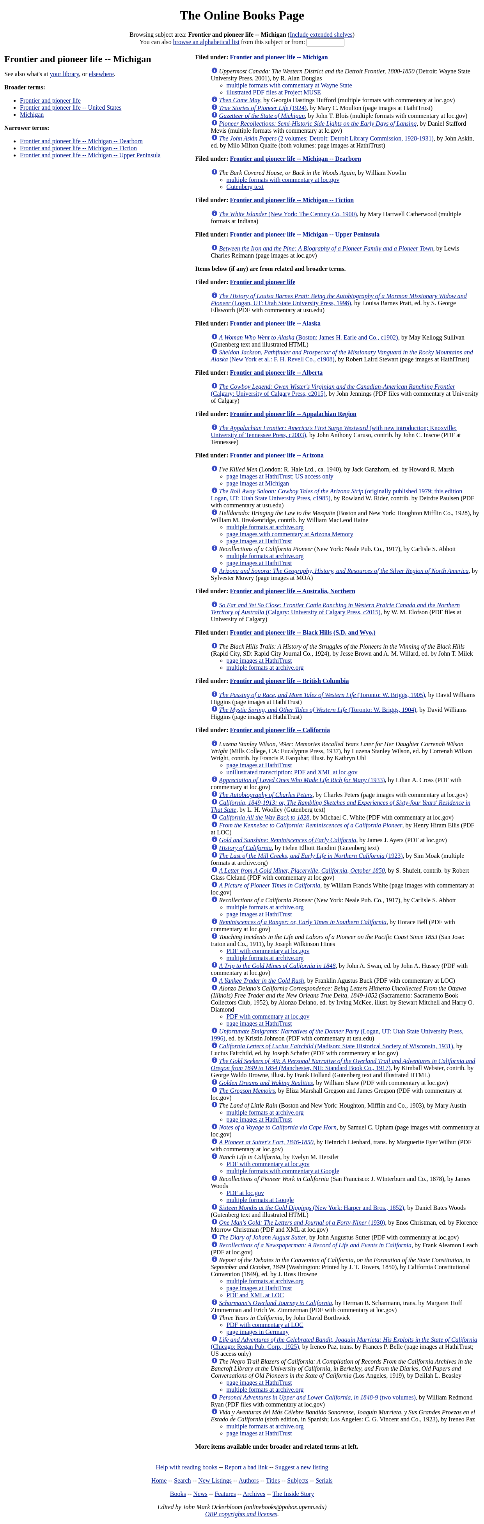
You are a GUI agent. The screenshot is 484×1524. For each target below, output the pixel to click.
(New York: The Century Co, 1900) (288, 214)
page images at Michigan (258, 483)
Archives (254, 1493)
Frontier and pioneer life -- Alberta (276, 372)
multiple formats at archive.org (265, 527)
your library (64, 74)
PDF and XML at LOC (255, 1295)
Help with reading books (186, 1467)
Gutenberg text (245, 186)
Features (225, 1493)
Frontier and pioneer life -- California (280, 730)
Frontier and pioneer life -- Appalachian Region (293, 414)
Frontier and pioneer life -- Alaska (275, 323)
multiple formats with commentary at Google (283, 1171)
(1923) (311, 855)
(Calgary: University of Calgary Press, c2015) (335, 608)
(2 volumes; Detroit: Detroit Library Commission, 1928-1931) (326, 138)
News (200, 1493)
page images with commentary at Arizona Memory (290, 534)
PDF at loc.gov (245, 1193)
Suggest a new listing (301, 1467)
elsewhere (101, 74)
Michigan (32, 114)
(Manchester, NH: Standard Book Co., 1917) (343, 1064)
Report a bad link (246, 1467)
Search (182, 1480)
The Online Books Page (242, 15)
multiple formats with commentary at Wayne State (289, 85)
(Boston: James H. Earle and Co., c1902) (308, 337)
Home (159, 1480)
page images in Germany (258, 1331)
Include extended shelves (321, 34)
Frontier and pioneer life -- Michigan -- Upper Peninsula (90, 155)
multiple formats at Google (260, 1200)
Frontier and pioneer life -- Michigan (279, 57)
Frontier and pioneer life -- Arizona (276, 455)
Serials (324, 1480)
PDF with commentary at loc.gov (268, 951)
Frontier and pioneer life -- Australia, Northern (292, 591)
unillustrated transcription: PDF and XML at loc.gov (292, 772)
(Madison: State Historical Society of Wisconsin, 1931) (336, 1046)
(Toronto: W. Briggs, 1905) (322, 695)
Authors (249, 1480)
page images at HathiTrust (259, 541)
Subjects (297, 1480)
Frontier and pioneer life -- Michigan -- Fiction (78, 148)
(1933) (302, 780)
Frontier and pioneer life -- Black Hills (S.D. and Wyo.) (302, 632)
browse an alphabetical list (206, 42)
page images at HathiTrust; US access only (280, 476)
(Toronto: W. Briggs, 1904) (318, 709)
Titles (273, 1480)
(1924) (263, 108)
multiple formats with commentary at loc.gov (283, 179)
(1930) (302, 1222)
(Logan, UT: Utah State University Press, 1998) (339, 299)
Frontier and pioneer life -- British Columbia (289, 681)
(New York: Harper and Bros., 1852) (311, 1207)
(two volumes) (317, 1397)
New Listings (215, 1480)
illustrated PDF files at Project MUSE (274, 92)
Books (178, 1493)
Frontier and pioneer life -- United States (70, 107)
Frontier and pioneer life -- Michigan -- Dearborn (81, 141)
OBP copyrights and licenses (241, 1514)
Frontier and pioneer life (50, 100)
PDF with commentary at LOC (265, 1324)
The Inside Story (293, 1493)
